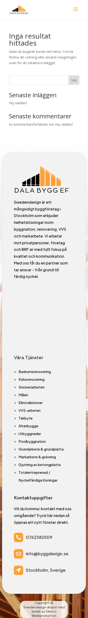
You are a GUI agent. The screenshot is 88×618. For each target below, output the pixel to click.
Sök (74, 80)
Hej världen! (18, 103)
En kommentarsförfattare (28, 124)
